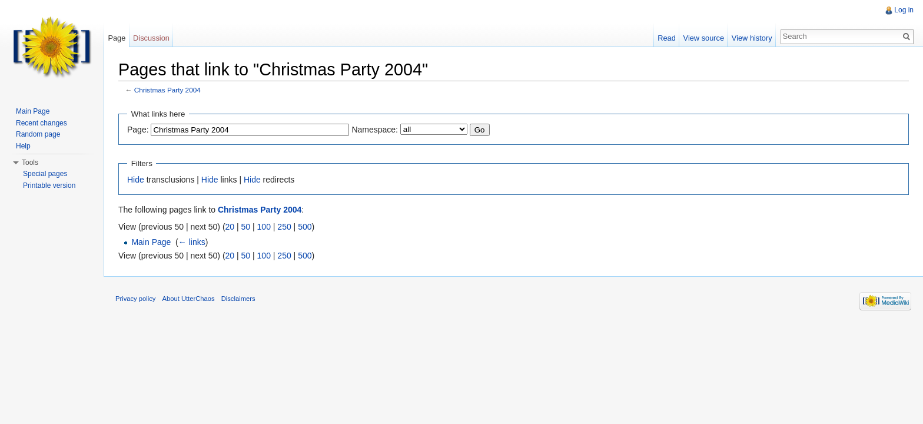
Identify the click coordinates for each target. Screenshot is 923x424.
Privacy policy (135, 298)
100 (264, 226)
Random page (38, 134)
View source (703, 38)
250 (284, 226)
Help (23, 146)
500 (304, 226)
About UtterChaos (188, 298)
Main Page (151, 242)
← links (191, 242)
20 (230, 226)
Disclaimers (238, 298)
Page (116, 38)
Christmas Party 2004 (167, 90)
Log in (904, 10)
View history (752, 38)
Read (667, 38)
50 (246, 226)
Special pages (45, 174)
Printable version (49, 185)
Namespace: (374, 129)
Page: (138, 129)
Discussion (151, 38)
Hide (135, 179)
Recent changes (41, 123)
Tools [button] (30, 162)
